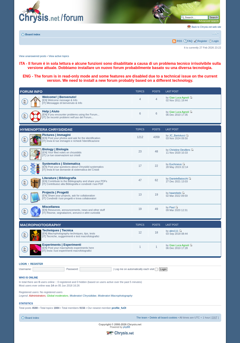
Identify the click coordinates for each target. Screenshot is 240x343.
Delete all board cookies (163, 317)
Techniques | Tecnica (57, 230)
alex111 (173, 230)
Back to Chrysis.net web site (206, 27)
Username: (25, 269)
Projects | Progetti (55, 192)
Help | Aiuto (50, 111)
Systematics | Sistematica (61, 163)
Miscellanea (51, 206)
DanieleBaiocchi (178, 178)
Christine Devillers (179, 149)
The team (141, 317)
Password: (72, 269)
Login (215, 41)
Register (202, 41)
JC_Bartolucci (177, 135)
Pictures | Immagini (56, 135)
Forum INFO (31, 92)
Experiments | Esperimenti (61, 244)
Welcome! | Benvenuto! (59, 97)
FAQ (190, 41)
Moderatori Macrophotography (115, 295)
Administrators (37, 295)
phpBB (126, 327)
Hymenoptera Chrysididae (46, 129)
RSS (177, 41)
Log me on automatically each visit (136, 269)
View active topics (58, 56)
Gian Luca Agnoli (179, 97)
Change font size (215, 33)
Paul (171, 207)
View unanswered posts (32, 56)
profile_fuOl (119, 307)
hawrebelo (175, 193)
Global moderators (57, 295)
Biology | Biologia (55, 149)
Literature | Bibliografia (59, 178)
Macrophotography (40, 225)
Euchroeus (175, 164)
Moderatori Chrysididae (83, 295)
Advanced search (209, 21)
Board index (32, 34)
